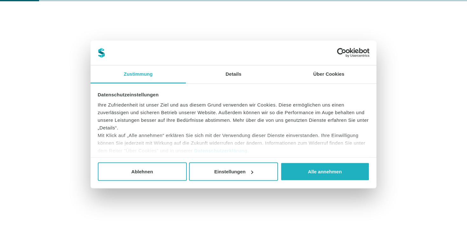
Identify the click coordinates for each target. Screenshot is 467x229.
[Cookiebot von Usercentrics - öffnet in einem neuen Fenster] (341, 53)
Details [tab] (233, 73)
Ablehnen (142, 171)
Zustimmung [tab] (138, 73)
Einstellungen (233, 171)
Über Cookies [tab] (328, 73)
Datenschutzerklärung (220, 150)
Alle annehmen (325, 171)
